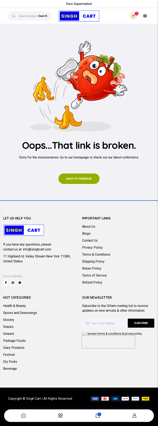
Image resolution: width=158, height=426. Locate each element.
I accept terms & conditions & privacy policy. (114, 333)
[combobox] (29, 16)
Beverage (10, 369)
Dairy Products (13, 348)
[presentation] (108, 342)
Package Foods (14, 341)
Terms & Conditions (96, 254)
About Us (88, 227)
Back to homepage (79, 178)
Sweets (8, 334)
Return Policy (91, 268)
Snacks (8, 327)
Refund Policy (92, 282)
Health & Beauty (14, 306)
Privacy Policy (92, 247)
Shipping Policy (93, 261)
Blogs (86, 233)
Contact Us (90, 240)
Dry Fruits (10, 362)
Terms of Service (94, 275)
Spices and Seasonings (20, 313)
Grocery (8, 320)
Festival (9, 355)
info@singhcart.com (37, 249)
